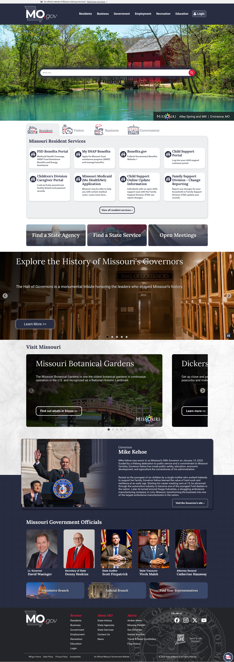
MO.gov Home (35, 657)
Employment (77, 634)
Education (76, 643)
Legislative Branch (55, 590)
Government (77, 629)
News (101, 639)
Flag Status (133, 643)
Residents (75, 620)
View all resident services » (117, 210)
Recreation (76, 639)
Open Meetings (178, 235)
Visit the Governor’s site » (190, 503)
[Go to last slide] (5, 295)
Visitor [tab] (79, 130)
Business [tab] (112, 130)
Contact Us (104, 634)
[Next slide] (228, 295)
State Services (105, 629)
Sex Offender (134, 629)
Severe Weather (136, 634)
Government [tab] (150, 130)
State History (105, 620)
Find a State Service (117, 235)
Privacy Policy (61, 657)
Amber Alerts (135, 620)
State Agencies (106, 625)
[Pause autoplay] (228, 335)
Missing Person (136, 625)
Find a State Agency (56, 235)
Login (73, 648)
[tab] (107, 337)
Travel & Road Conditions (142, 639)
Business (75, 625)
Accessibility (75, 657)
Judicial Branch (117, 590)
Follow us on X (195, 620)
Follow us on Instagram (186, 620)
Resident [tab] (46, 131)
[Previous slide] (31, 390)
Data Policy (48, 657)
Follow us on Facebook (177, 620)
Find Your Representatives (179, 590)
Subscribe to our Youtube (204, 620)
